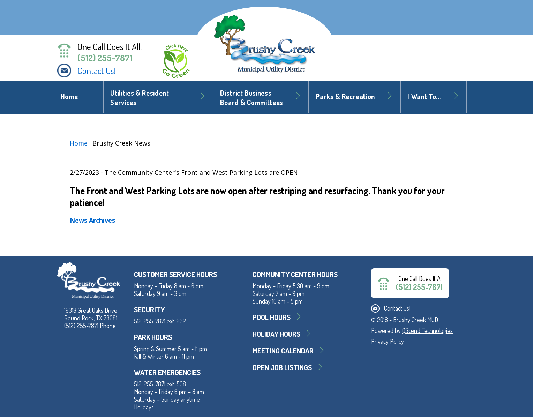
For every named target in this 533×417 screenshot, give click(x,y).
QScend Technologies (427, 330)
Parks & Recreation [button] (345, 96)
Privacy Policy (387, 341)
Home (69, 96)
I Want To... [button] (424, 96)
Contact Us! (96, 70)
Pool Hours (272, 317)
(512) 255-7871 (105, 57)
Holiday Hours (276, 333)
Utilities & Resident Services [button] (139, 98)
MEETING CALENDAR (283, 350)
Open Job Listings (282, 367)
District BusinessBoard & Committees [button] (251, 98)
